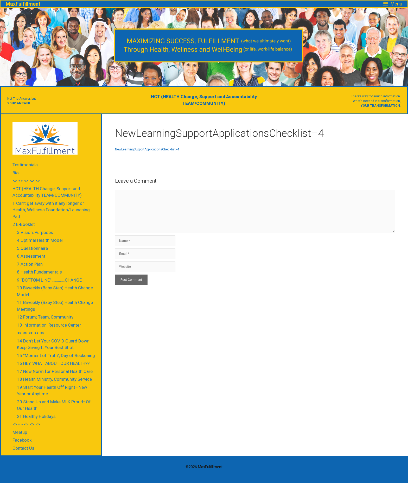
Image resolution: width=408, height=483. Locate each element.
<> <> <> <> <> (26, 180)
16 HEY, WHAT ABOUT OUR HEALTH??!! (54, 363)
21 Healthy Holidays (36, 416)
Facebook (21, 440)
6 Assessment (31, 256)
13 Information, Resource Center (49, 325)
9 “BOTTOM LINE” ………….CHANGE (49, 280)
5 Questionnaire (32, 248)
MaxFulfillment (23, 4)
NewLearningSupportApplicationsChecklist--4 (147, 149)
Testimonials (25, 164)
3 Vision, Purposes (35, 232)
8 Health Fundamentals (39, 272)
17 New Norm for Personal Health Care (55, 371)
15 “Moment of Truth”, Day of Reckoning (56, 355)
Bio (15, 172)
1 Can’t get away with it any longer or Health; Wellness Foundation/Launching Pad (51, 210)
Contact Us (23, 448)
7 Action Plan (30, 264)
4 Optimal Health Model (40, 240)
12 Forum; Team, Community (45, 317)
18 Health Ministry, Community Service (54, 379)
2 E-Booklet (23, 224)
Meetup (19, 432)
